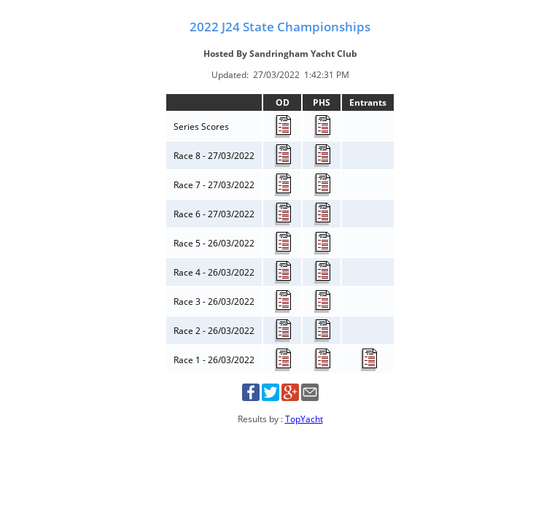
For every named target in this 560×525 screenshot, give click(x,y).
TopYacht (304, 419)
